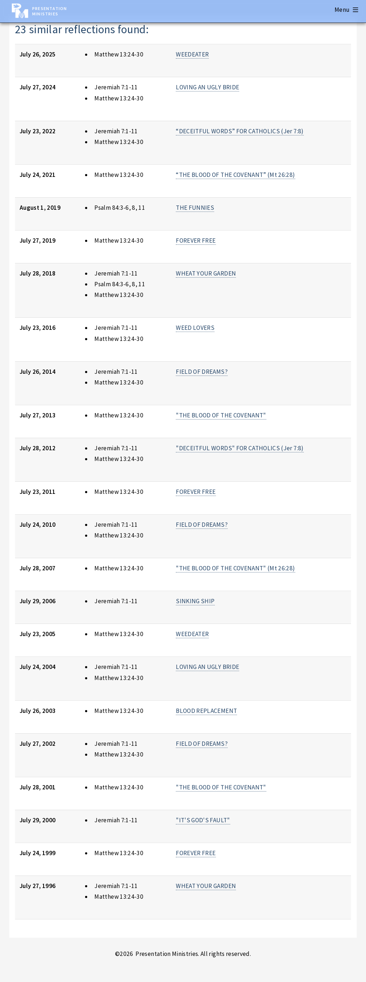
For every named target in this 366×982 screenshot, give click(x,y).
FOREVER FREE (196, 240)
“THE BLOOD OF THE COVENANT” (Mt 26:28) (235, 175)
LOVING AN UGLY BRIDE (207, 87)
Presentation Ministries (49, 11)
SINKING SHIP (195, 601)
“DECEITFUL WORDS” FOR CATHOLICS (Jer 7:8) (239, 131)
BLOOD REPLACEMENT (206, 711)
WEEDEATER (192, 54)
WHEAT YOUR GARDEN (206, 273)
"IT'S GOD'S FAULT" (203, 820)
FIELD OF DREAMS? (202, 372)
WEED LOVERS (195, 328)
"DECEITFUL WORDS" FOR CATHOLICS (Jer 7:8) (239, 448)
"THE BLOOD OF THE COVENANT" (221, 415)
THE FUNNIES (195, 208)
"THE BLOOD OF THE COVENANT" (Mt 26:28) (235, 568)
